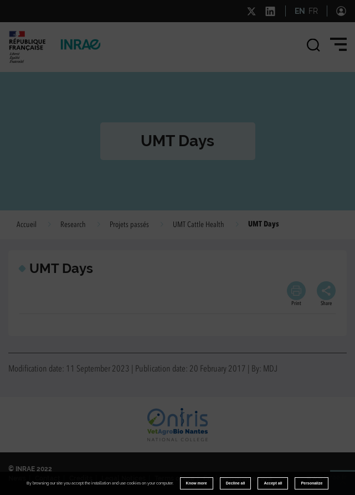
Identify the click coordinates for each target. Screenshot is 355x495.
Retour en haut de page (347, 487)
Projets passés (129, 225)
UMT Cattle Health (198, 225)
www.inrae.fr (326, 477)
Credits (80, 478)
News (17, 478)
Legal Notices (123, 478)
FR (313, 11)
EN (300, 11)
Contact (47, 478)
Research (73, 225)
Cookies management (237, 478)
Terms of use (174, 478)
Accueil (27, 225)
